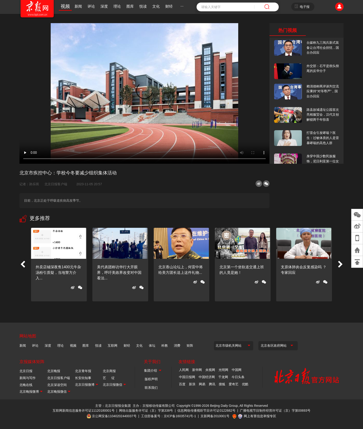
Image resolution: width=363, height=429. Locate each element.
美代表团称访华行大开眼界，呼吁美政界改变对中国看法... (119, 272)
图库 (130, 6)
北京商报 (109, 371)
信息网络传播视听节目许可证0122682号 (206, 410)
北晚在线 (25, 385)
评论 (91, 6)
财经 (169, 6)
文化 (156, 6)
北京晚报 (53, 371)
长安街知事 (83, 378)
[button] (22, 264)
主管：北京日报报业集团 (113, 405)
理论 (117, 6)
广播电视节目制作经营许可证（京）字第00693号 (275, 410)
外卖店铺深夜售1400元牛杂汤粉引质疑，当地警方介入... (58, 272)
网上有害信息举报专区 (260, 416)
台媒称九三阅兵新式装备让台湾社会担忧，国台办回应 (323, 47)
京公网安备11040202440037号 (114, 416)
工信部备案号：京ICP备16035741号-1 (168, 416)
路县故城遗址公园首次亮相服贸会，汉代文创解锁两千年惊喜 (323, 114)
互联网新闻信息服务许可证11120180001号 (84, 410)
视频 (65, 6)
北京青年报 (83, 371)
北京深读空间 (57, 385)
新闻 (78, 6)
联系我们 (151, 387)
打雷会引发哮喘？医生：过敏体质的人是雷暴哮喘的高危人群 (323, 138)
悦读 (143, 6)
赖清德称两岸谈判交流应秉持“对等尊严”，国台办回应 (323, 91)
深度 (104, 6)
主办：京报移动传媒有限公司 (154, 405)
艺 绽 (109, 378)
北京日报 (25, 371)
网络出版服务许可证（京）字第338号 (146, 410)
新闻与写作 (27, 378)
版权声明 (151, 379)
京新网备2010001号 (214, 416)
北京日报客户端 (55, 184)
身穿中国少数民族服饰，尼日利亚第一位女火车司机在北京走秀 (323, 161)
